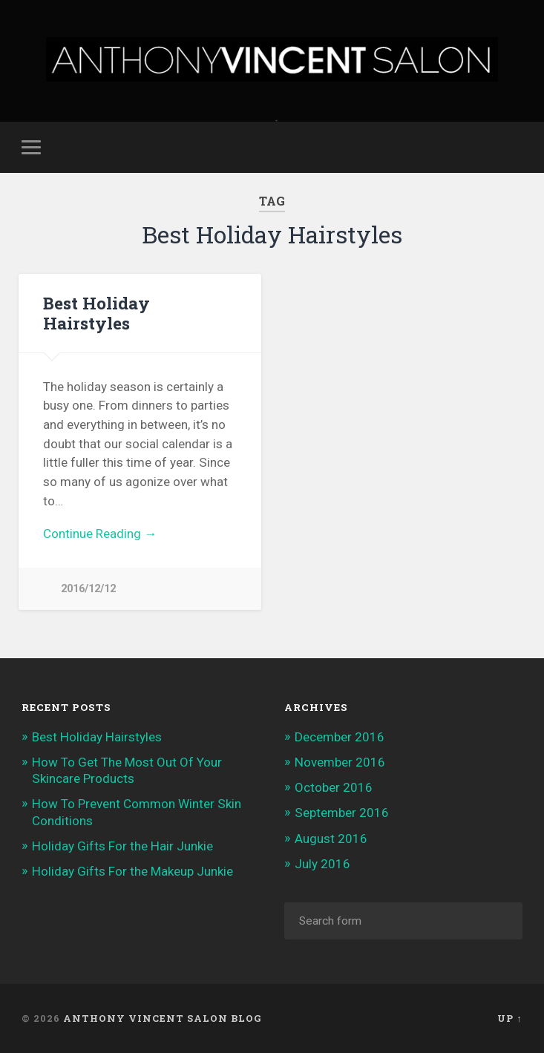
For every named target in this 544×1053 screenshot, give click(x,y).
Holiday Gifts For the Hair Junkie (122, 846)
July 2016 (322, 863)
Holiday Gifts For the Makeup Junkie (132, 871)
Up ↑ (509, 1018)
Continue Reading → (100, 533)
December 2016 (339, 736)
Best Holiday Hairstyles (96, 313)
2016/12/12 (88, 589)
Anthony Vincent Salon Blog (162, 1018)
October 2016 (334, 787)
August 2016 (331, 838)
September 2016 (342, 812)
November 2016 (340, 762)
